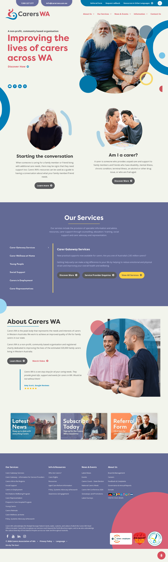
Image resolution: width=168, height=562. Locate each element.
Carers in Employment (14, 489)
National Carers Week (90, 485)
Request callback (113, 3)
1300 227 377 (27, 3)
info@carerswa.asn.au (56, 3)
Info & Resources (57, 467)
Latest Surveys (87, 498)
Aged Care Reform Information (60, 485)
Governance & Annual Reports (119, 485)
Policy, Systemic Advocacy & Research (20, 519)
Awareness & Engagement (59, 494)
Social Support (11, 485)
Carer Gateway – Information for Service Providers (25, 477)
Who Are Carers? (55, 473)
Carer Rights (53, 477)
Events (84, 477)
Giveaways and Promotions (92, 494)
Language (60, 541)
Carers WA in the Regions (15, 481)
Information (139, 14)
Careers (111, 477)
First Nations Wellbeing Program (18, 494)
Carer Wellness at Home (15, 514)
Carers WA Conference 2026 (92, 489)
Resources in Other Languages (137, 3)
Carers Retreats (12, 510)
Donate (111, 489)
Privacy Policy (46, 541)
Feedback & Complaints (117, 481)
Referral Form (96, 3)
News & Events (121, 14)
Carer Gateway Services (15, 473)
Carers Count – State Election (93, 481)
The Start (15, 545)
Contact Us (156, 14)
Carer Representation (14, 498)
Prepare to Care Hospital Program (18, 502)
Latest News (86, 473)
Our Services (103, 14)
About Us (87, 14)
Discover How (18, 66)
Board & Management (116, 473)
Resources (53, 481)
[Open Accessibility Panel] (161, 555)
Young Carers (11, 506)
